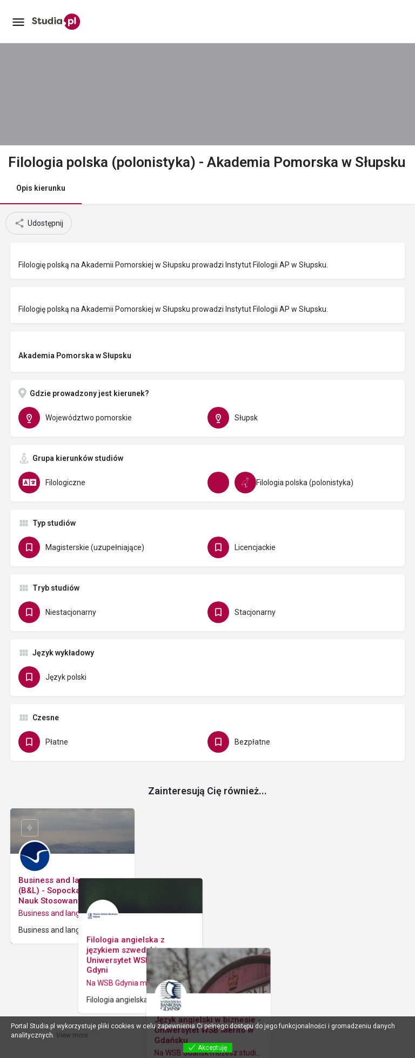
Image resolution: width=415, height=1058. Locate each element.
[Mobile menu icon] (18, 21)
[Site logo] (57, 21)
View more (72, 1035)
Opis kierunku (40, 188)
